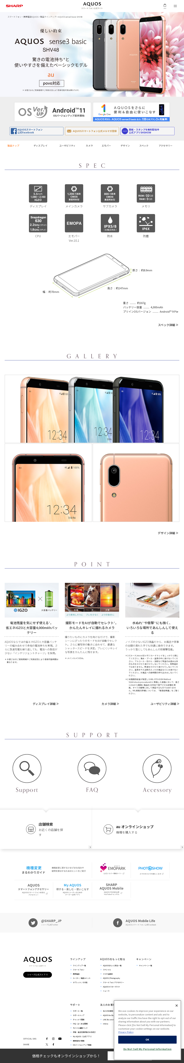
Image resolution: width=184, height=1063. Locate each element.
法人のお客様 (108, 1004)
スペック (143, 145)
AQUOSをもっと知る (112, 959)
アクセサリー (165, 145)
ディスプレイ (40, 145)
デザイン (125, 145)
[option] (52, 112)
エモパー (106, 145)
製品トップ (13, 145)
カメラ (89, 145)
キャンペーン (143, 959)
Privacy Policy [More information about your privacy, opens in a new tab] (126, 1052)
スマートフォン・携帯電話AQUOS (23, 16)
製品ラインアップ (48, 16)
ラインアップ (78, 959)
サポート (75, 1004)
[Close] (177, 1025)
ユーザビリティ (67, 145)
